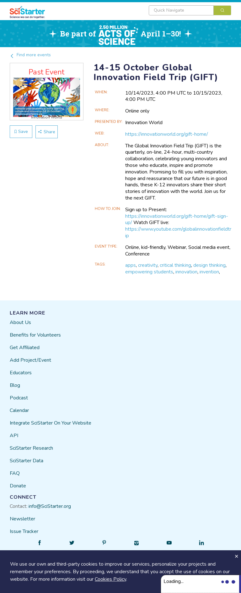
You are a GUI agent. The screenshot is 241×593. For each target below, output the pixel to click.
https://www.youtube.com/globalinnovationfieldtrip (178, 232)
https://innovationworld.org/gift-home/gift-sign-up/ (176, 219)
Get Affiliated (25, 347)
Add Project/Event (30, 360)
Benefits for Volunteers (35, 335)
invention (209, 271)
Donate (18, 485)
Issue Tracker (24, 531)
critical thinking (175, 265)
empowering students (149, 271)
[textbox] (181, 10)
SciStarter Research (31, 448)
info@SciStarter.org (50, 506)
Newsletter (22, 518)
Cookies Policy (110, 579)
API (14, 435)
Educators (21, 372)
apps (130, 265)
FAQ (15, 473)
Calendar (19, 410)
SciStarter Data (26, 460)
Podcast (19, 397)
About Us (20, 322)
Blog (15, 385)
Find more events (30, 55)
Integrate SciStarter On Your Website (50, 423)
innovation (186, 271)
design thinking (209, 265)
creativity (148, 265)
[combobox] (190, 10)
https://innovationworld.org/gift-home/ (166, 134)
